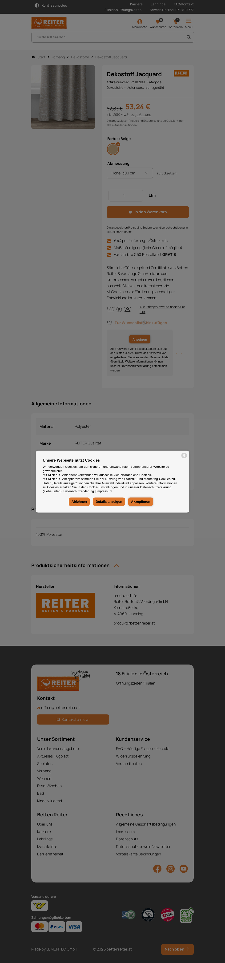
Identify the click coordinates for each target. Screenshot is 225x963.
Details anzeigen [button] (109, 502)
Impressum (104, 491)
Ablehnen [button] (79, 502)
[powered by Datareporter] (184, 457)
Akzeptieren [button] (140, 502)
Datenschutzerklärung (78, 491)
